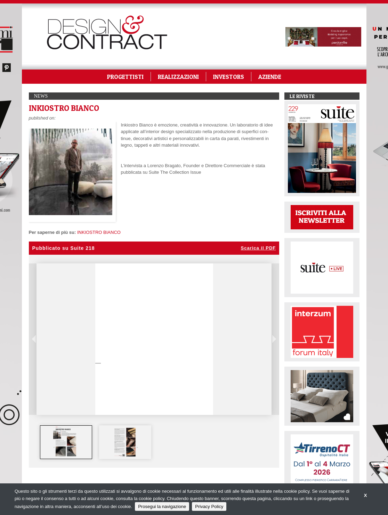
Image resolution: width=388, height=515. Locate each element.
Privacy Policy (209, 506)
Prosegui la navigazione (162, 506)
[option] (66, 442)
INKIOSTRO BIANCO (99, 232)
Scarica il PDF (258, 248)
